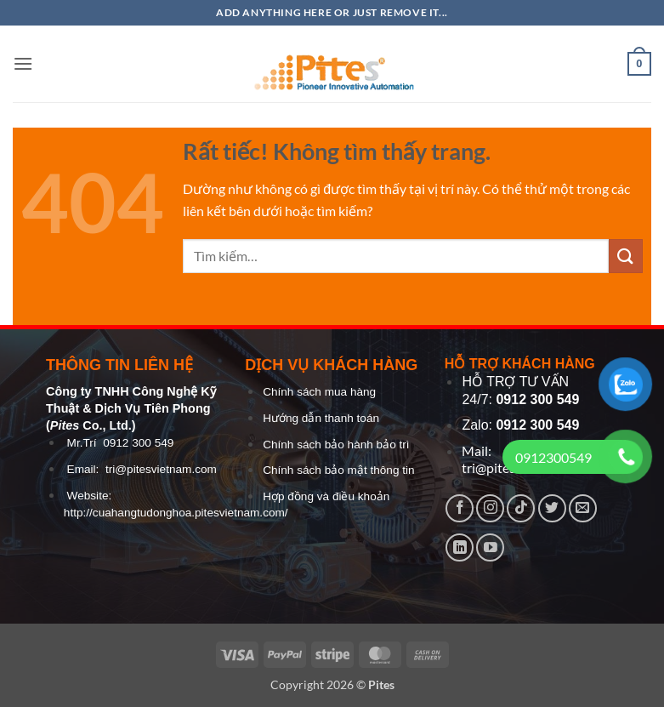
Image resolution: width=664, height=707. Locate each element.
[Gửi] (626, 255)
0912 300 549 (138, 442)
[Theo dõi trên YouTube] (490, 547)
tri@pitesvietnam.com (161, 469)
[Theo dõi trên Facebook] (460, 508)
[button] (23, 63)
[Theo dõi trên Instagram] (490, 508)
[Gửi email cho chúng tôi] (583, 508)
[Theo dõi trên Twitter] (552, 508)
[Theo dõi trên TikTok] (521, 508)
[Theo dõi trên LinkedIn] (460, 547)
